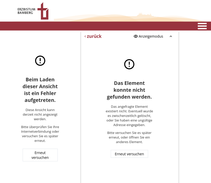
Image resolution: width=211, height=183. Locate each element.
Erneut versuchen (40, 155)
